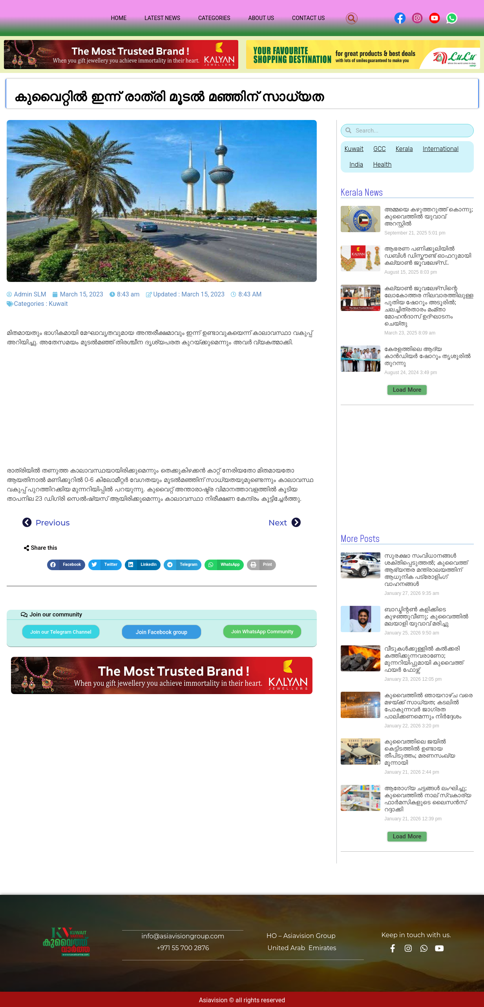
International (446, 149)
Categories (214, 18)
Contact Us (308, 18)
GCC (381, 149)
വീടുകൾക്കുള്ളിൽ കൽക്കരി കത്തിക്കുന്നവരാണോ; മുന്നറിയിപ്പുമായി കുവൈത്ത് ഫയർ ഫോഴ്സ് (423, 658)
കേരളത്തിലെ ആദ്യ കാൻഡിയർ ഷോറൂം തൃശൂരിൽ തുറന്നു (427, 356)
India (357, 164)
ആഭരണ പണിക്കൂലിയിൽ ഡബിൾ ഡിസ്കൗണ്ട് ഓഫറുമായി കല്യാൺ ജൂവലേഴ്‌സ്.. (427, 255)
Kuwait (58, 303)
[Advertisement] (162, 408)
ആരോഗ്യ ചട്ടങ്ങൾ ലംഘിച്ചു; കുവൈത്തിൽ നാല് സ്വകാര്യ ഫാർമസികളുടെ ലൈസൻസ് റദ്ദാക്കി (427, 798)
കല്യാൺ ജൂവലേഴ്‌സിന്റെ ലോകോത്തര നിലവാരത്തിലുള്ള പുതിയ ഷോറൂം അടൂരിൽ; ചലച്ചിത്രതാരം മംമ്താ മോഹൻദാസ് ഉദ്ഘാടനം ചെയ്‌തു (428, 305)
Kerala (407, 149)
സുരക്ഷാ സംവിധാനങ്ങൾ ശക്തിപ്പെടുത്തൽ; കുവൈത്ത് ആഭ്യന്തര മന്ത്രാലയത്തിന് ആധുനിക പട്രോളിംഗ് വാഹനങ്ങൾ (425, 569)
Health (385, 164)
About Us (261, 18)
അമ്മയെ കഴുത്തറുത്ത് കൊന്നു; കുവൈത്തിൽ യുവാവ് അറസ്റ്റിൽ (428, 216)
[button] (352, 18)
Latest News (162, 18)
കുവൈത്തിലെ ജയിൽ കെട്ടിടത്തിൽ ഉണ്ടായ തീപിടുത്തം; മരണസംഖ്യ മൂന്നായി (419, 751)
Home (118, 18)
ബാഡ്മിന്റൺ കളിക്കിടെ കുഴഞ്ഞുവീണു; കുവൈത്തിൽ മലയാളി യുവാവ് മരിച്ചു (426, 616)
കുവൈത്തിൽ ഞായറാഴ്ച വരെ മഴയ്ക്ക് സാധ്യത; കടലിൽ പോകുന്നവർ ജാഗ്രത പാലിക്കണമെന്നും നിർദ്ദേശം (428, 705)
